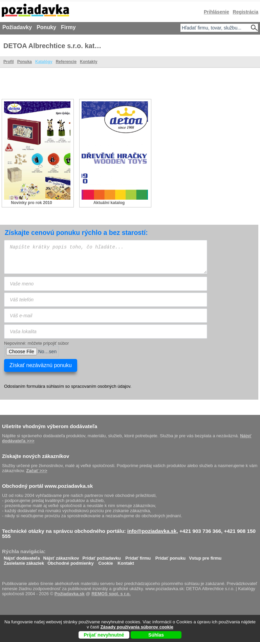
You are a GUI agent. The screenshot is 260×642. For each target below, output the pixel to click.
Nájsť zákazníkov (61, 556)
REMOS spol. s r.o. (111, 593)
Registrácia (245, 12)
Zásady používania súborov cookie (137, 626)
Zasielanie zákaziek (24, 561)
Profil (8, 61)
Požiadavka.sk (70, 593)
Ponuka (24, 61)
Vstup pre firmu (205, 556)
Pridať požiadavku (102, 556)
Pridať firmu (138, 556)
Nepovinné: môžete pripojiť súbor (36, 343)
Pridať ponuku (170, 556)
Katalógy (43, 61)
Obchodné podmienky (70, 561)
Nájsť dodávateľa (22, 556)
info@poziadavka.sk (152, 531)
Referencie (66, 61)
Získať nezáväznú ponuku (40, 365)
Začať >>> (36, 470)
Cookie (105, 561)
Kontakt (125, 561)
